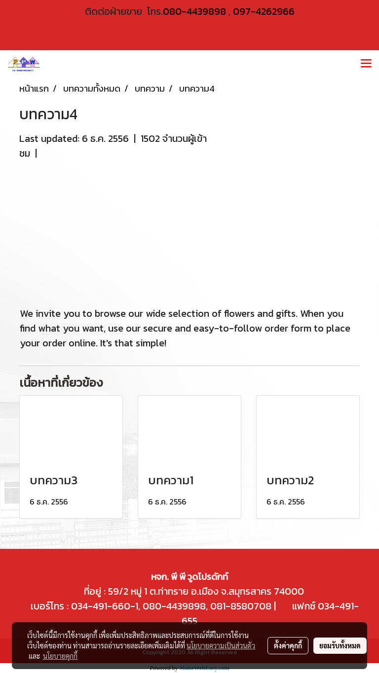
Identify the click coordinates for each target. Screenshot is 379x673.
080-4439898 (194, 11)
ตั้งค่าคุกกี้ (288, 645)
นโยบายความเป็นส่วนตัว (221, 645)
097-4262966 (264, 11)
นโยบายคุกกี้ (60, 655)
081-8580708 (240, 606)
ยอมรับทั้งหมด (340, 645)
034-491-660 (99, 606)
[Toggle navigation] (366, 64)
